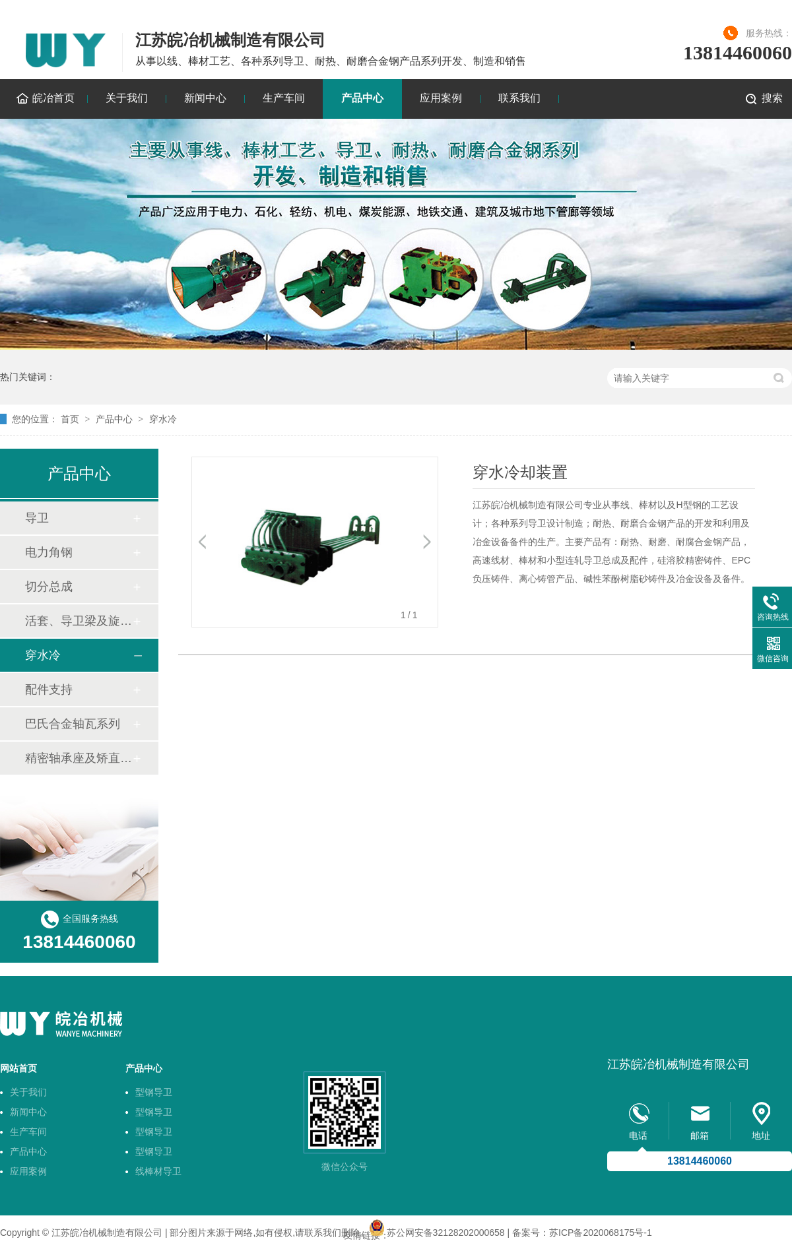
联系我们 (519, 98)
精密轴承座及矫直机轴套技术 (78, 758)
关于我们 (127, 98)
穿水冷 (163, 419)
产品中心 (362, 98)
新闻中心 (205, 98)
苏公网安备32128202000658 (446, 1232)
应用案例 (441, 98)
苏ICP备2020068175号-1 (600, 1232)
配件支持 (49, 689)
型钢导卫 (153, 1092)
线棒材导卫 (158, 1171)
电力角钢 (49, 552)
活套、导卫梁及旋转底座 (78, 621)
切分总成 (49, 586)
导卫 (37, 518)
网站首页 (18, 1068)
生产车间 (284, 98)
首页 (70, 419)
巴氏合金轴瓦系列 (72, 723)
